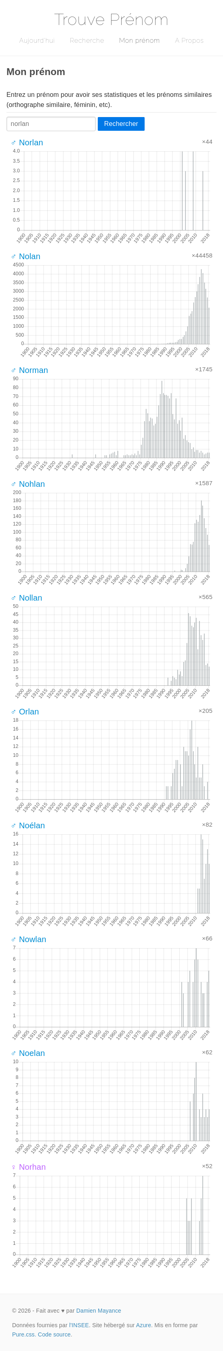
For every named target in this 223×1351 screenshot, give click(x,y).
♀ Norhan (28, 1166)
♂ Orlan (25, 711)
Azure (143, 1325)
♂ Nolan (25, 256)
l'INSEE (79, 1325)
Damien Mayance (98, 1310)
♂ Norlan (27, 142)
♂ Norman (29, 370)
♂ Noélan (28, 825)
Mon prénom (139, 40)
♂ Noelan (28, 1053)
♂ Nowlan (28, 939)
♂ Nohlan (28, 484)
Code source (54, 1334)
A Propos (189, 40)
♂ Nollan (26, 597)
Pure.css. (24, 1334)
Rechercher (121, 123)
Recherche (87, 40)
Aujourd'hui (37, 40)
